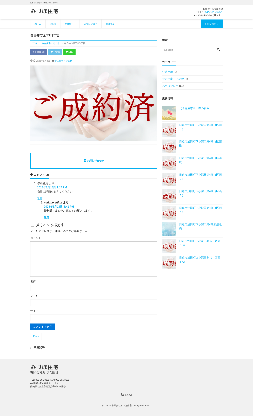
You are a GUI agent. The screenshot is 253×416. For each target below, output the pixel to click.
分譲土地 (167, 71)
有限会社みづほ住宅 (122, 405)
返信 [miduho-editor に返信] (46, 217)
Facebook (38, 52)
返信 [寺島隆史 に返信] (40, 198)
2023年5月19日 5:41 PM (59, 206)
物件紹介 (69, 24)
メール (34, 296)
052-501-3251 (213, 12)
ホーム (38, 24)
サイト (34, 310)
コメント (35, 237)
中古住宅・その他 (63, 61)
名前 (33, 281)
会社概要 (110, 24)
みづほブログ (90, 24)
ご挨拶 (53, 24)
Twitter (55, 52)
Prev (36, 336)
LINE (70, 52)
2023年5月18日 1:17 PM (52, 187)
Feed (126, 395)
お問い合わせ (211, 24)
